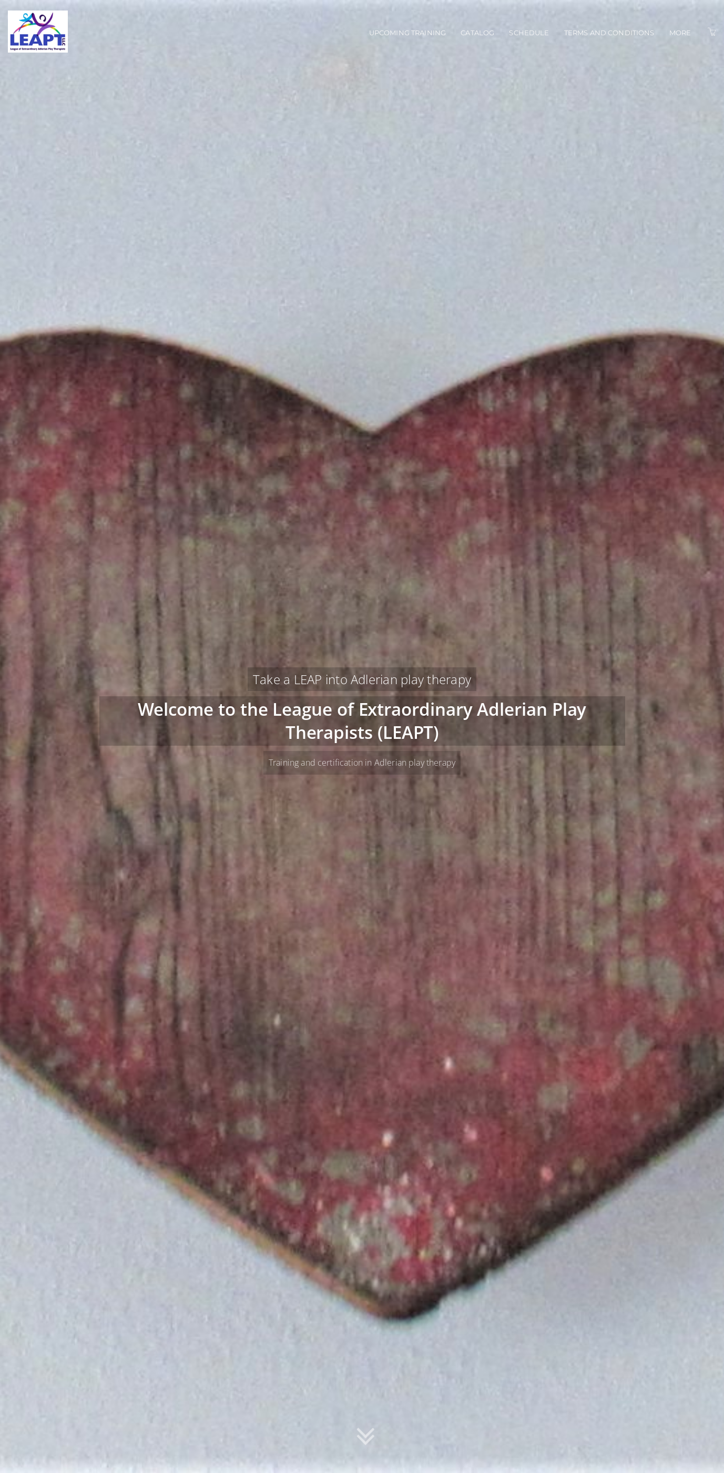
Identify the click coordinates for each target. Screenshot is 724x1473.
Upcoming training (407, 32)
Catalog (477, 32)
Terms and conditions (609, 32)
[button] (365, 1437)
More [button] (680, 32)
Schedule (529, 32)
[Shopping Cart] (712, 32)
